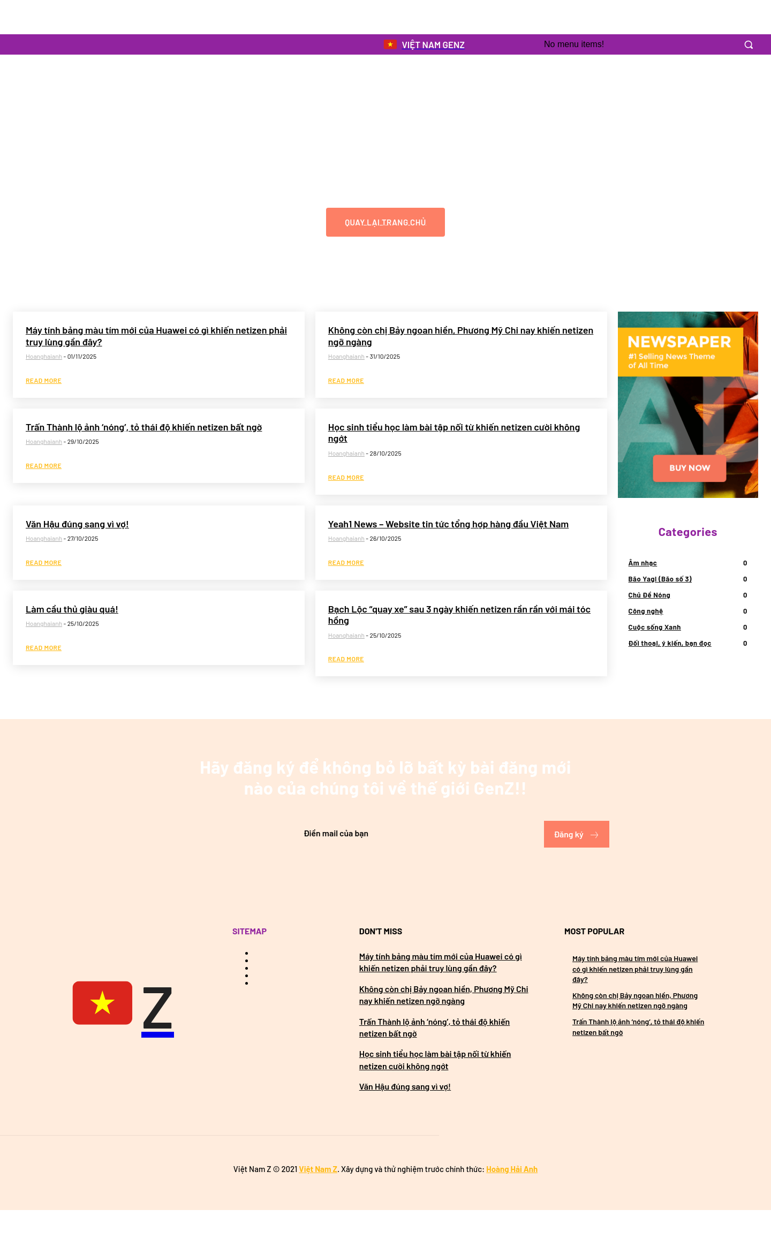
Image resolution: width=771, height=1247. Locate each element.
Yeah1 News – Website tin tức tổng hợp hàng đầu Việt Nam (448, 556)
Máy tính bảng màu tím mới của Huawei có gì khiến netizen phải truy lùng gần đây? (156, 367)
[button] (748, 44)
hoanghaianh (44, 388)
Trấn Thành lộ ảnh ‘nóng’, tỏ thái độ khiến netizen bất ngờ (144, 459)
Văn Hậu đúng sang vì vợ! (77, 556)
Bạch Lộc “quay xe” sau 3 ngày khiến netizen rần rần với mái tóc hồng (459, 647)
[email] (353, 870)
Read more (44, 412)
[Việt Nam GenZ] (120, 1041)
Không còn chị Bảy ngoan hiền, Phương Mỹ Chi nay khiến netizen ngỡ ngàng (460, 367)
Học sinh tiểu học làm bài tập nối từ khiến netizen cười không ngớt (454, 465)
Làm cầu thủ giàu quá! (72, 641)
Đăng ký (577, 871)
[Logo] (423, 44)
